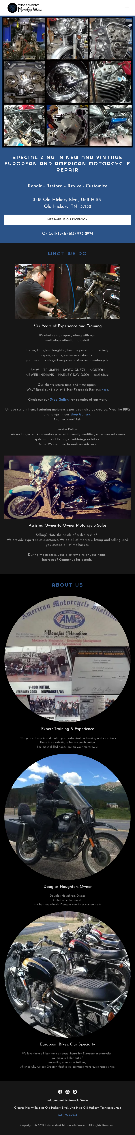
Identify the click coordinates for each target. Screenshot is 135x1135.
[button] (127, 8)
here (105, 390)
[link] (24, 7)
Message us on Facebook (67, 219)
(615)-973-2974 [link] (80, 234)
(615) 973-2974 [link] (67, 1115)
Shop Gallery (60, 400)
